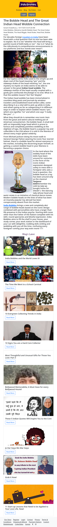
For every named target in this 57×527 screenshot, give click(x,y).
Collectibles (19, 524)
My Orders (32, 10)
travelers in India (30, 37)
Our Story (7, 520)
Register (16, 520)
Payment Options (35, 522)
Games (27, 524)
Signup (32, 15)
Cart (39, 10)
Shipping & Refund (20, 522)
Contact (30, 520)
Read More (10, 262)
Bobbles (19, 10)
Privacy (37, 520)
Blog (25, 10)
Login (24, 15)
